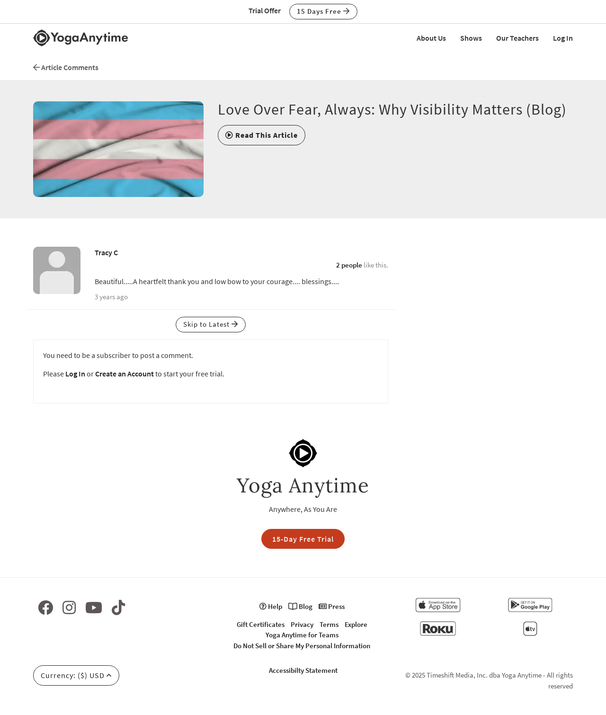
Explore (356, 624)
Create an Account (124, 373)
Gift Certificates (261, 624)
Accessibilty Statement (303, 670)
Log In (563, 38)
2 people (349, 264)
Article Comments (65, 67)
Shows (471, 38)
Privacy (302, 624)
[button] (261, 135)
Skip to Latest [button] (210, 324)
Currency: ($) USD (76, 675)
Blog (300, 606)
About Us (431, 38)
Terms (329, 624)
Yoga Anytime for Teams (302, 634)
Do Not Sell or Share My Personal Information (301, 645)
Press (332, 606)
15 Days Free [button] (323, 11)
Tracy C (106, 252)
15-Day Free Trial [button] (303, 539)
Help (270, 606)
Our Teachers (517, 38)
